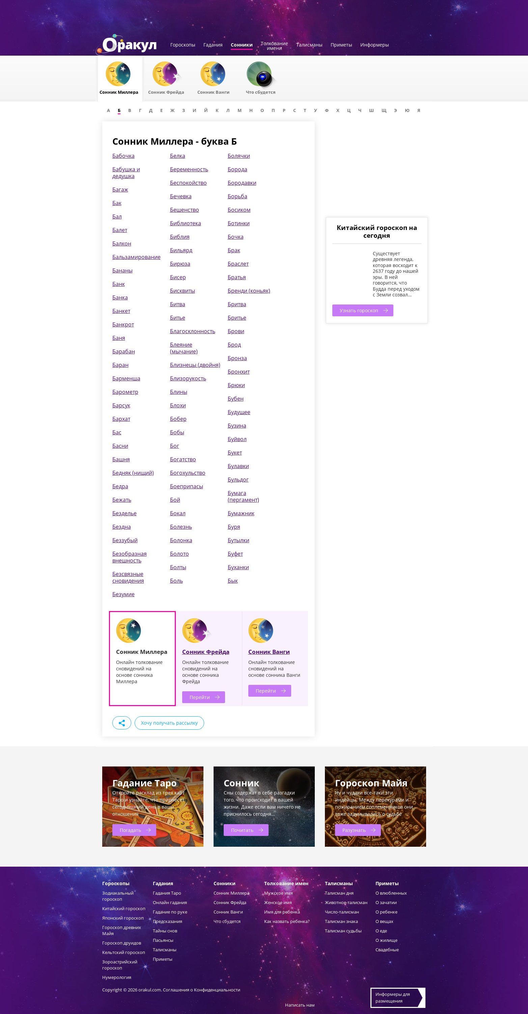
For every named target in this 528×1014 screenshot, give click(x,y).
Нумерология (116, 977)
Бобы (177, 432)
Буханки (238, 567)
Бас (116, 432)
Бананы (122, 270)
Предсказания (167, 921)
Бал (117, 216)
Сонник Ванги (269, 652)
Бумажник (241, 513)
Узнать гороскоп (359, 310)
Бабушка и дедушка (126, 173)
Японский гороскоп (123, 918)
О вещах (384, 921)
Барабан (123, 351)
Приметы (341, 45)
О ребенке (386, 912)
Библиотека (185, 223)
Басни (120, 446)
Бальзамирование (136, 257)
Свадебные (387, 950)
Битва (177, 304)
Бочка (236, 236)
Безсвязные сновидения (128, 577)
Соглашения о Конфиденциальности (201, 990)
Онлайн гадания (170, 902)
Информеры (374, 45)
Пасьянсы (163, 940)
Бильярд (181, 250)
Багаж (120, 189)
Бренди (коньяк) (249, 290)
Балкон (121, 243)
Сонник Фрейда (205, 652)
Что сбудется (227, 921)
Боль (176, 580)
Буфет (235, 553)
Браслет (238, 263)
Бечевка (181, 196)
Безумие (123, 594)
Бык (233, 580)
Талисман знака (341, 921)
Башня (121, 459)
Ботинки (239, 223)
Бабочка (123, 156)
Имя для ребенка (282, 912)
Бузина (237, 425)
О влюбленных (391, 893)
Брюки (236, 385)
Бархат (121, 419)
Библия (180, 236)
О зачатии (386, 902)
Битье (177, 317)
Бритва (237, 304)
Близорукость (188, 378)
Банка (120, 297)
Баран (120, 365)
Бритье (237, 317)
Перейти (200, 697)
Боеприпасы (186, 486)
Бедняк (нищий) (133, 472)
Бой (175, 499)
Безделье (124, 513)
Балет (119, 230)
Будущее (239, 412)
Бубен (236, 398)
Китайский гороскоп (123, 908)
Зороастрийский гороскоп (119, 965)
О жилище (386, 940)
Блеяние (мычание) (184, 348)
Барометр (125, 392)
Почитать (242, 830)
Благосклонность (192, 331)
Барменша (126, 378)
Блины (178, 392)
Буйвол (237, 439)
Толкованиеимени (274, 46)
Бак (116, 203)
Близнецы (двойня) (195, 365)
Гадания (213, 45)
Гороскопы (182, 45)
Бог (174, 446)
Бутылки (238, 540)
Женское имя (278, 902)
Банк (118, 284)
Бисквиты (182, 290)
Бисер (178, 277)
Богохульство (187, 472)
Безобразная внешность (129, 557)
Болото (179, 553)
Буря (234, 526)
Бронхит (239, 371)
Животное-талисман (346, 902)
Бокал (178, 513)
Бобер (178, 419)
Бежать (121, 499)
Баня (118, 338)
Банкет (121, 311)
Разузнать (354, 830)
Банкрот (123, 324)
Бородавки (242, 182)
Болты (178, 567)
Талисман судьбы (343, 931)
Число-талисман (342, 912)
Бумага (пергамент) (243, 496)
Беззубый (125, 540)
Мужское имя (278, 893)
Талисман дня (339, 893)
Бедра (120, 486)
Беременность (189, 169)
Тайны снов (165, 931)
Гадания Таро (167, 893)
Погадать (130, 830)
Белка (177, 156)
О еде (381, 931)
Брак (234, 250)
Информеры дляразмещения (393, 997)
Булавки (238, 466)
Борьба (237, 196)
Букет (235, 452)
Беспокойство (188, 182)
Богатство (183, 459)
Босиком (239, 209)
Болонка (181, 540)
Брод (234, 344)
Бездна (121, 526)
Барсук (121, 405)
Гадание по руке (170, 912)
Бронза (237, 358)
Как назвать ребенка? (287, 921)
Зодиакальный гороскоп (118, 896)
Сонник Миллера (231, 893)
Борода (237, 169)
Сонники (242, 45)
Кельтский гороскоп (123, 952)
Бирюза (180, 263)
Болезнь (181, 526)
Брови (236, 331)
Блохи (178, 405)
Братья (237, 277)
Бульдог (238, 479)
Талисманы (309, 45)
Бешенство (184, 209)
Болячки (239, 156)
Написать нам (300, 1005)
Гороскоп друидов (121, 943)
